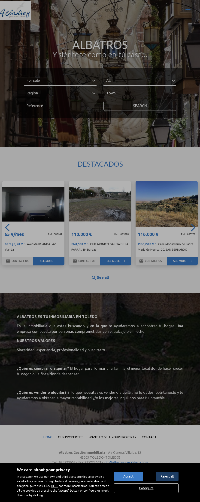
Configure (146, 488)
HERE (54, 485)
